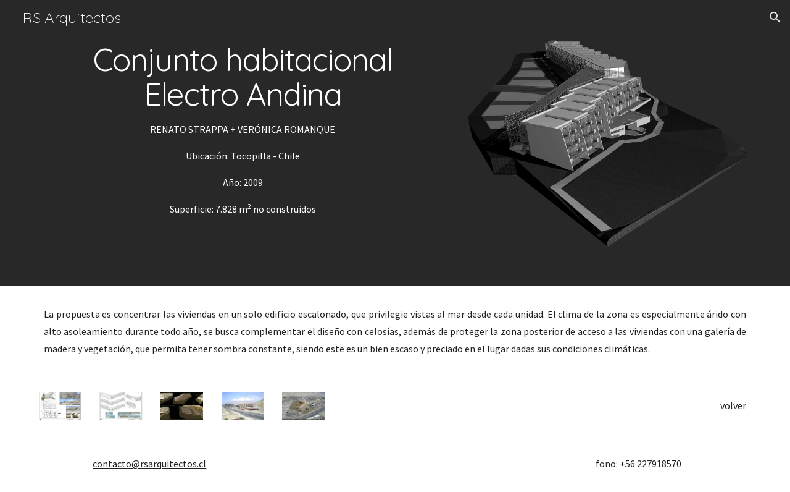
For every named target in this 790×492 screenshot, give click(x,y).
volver (733, 405)
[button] (775, 17)
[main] (243, 130)
